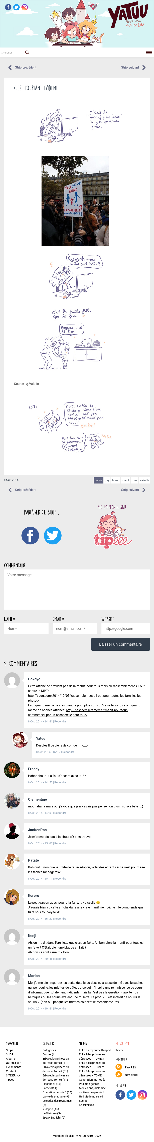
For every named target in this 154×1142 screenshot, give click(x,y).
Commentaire (15, 565)
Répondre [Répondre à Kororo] (60, 918)
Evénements (13, 1067)
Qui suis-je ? (13, 1062)
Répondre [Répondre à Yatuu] (68, 752)
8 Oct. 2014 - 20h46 (40, 958)
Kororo (33, 895)
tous (134, 480)
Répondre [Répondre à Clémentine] (60, 812)
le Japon (48, 1109)
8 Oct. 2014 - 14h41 (40, 721)
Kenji (32, 936)
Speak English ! (52, 1117)
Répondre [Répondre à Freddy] (60, 782)
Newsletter (131, 1074)
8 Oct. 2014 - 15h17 (48, 752)
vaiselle (144, 480)
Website (107, 619)
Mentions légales (63, 1135)
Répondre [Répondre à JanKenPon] (60, 843)
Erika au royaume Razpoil (94, 1050)
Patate (33, 860)
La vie (98, 480)
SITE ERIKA (13, 1075)
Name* (9, 619)
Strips (9, 1050)
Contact (11, 1071)
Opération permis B (54, 1092)
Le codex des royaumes (57, 1100)
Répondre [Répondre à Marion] (60, 1008)
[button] (27, 53)
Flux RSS (130, 1067)
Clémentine (37, 799)
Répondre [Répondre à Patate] (60, 878)
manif (125, 480)
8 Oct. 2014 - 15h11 (40, 878)
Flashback (49, 1083)
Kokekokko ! (86, 1105)
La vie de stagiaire (54, 1096)
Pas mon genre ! (89, 1083)
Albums (10, 1058)
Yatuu (40, 738)
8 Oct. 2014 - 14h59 (40, 812)
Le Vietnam (50, 1113)
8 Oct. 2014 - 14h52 (40, 782)
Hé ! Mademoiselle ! (91, 1096)
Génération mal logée (92, 1079)
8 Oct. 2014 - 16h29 (40, 918)
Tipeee (10, 1079)
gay (107, 480)
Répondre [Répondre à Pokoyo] (60, 721)
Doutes (47, 1054)
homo (115, 480)
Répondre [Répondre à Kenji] (60, 958)
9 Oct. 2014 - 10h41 (40, 1008)
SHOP (9, 1054)
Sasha (83, 1100)
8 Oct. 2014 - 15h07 (40, 843)
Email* (58, 619)
